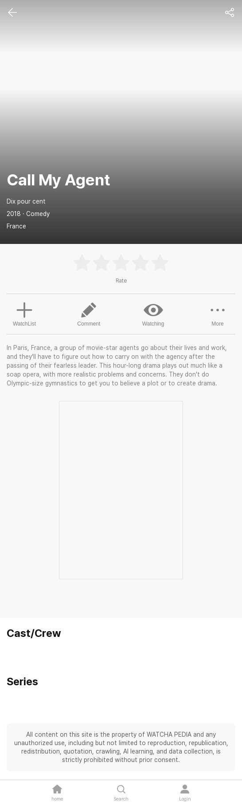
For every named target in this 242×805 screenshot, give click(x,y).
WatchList (24, 313)
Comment (88, 313)
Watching (153, 313)
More (217, 313)
